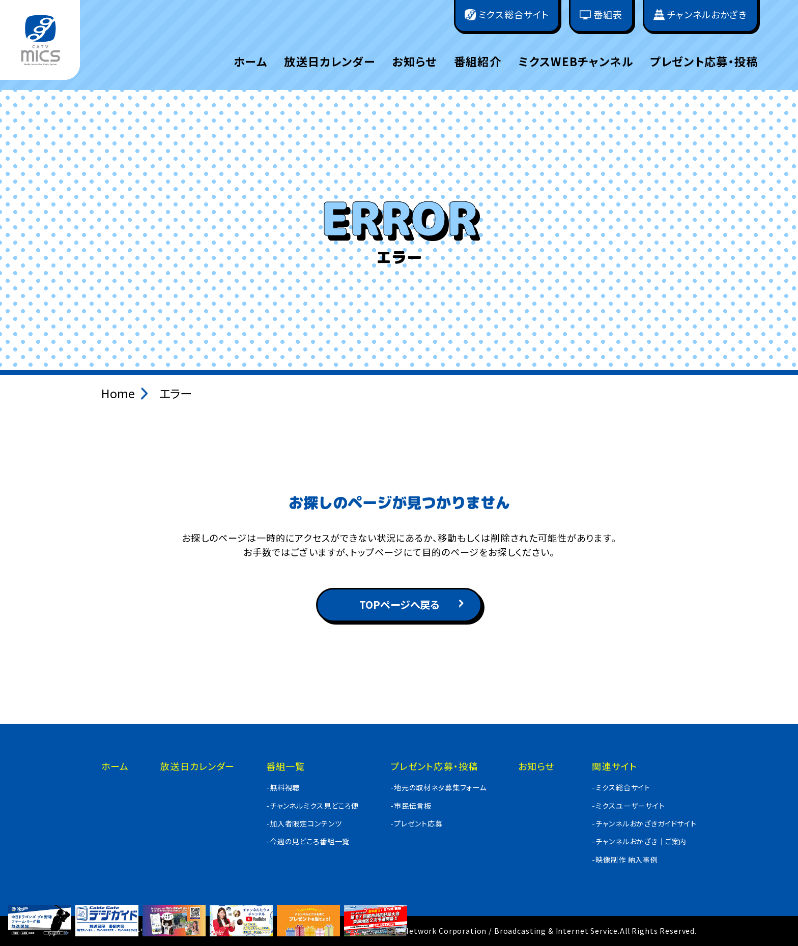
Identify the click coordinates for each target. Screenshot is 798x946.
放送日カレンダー (329, 61)
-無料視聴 (283, 787)
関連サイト (614, 766)
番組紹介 (477, 61)
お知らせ (414, 61)
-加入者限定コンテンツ (303, 823)
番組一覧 (285, 766)
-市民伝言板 (411, 806)
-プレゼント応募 (416, 823)
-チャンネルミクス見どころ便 (312, 806)
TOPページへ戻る (399, 604)
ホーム (250, 61)
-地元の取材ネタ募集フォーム (438, 787)
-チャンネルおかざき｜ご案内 (639, 841)
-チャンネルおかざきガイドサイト (644, 823)
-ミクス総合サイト (621, 787)
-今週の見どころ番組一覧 (308, 841)
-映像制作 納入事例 (625, 859)
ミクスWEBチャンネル (575, 61)
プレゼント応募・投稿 (704, 61)
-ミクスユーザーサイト (628, 806)
